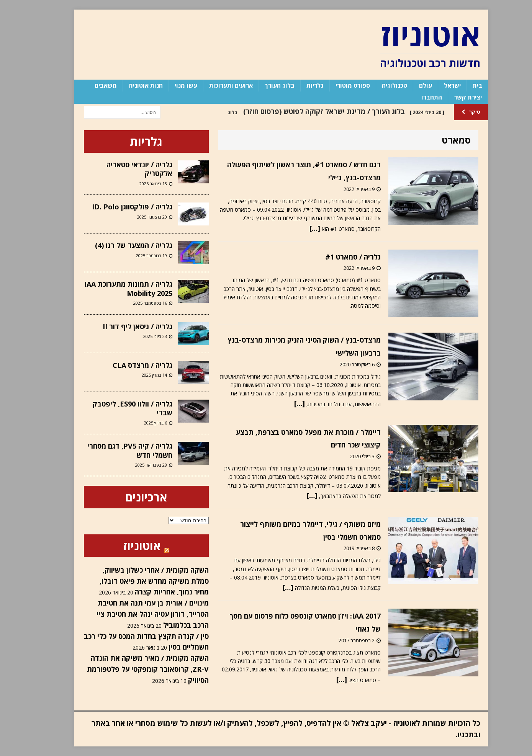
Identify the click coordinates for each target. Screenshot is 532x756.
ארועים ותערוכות (216, 85)
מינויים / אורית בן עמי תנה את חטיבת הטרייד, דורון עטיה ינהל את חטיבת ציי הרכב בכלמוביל (138, 614)
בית (462, 85)
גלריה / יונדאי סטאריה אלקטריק (124, 169)
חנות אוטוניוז (131, 85)
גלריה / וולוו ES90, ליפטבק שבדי (117, 408)
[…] (300, 228)
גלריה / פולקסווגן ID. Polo (117, 206)
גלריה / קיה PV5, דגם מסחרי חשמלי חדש (114, 450)
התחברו (416, 97)
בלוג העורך (265, 85)
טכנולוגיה (379, 85)
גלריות (300, 85)
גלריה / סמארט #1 (338, 256)
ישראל (437, 85)
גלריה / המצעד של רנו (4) (118, 245)
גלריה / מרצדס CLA (127, 365)
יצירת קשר (453, 97)
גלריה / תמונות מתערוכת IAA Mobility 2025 (113, 288)
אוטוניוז (127, 546)
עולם (410, 85)
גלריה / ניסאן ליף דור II (122, 326)
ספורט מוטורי (338, 85)
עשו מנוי (171, 85)
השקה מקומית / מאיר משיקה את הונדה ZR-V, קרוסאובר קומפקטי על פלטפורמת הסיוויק (133, 669)
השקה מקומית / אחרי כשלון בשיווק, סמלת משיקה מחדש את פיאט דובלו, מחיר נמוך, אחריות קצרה (139, 581)
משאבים (91, 85)
